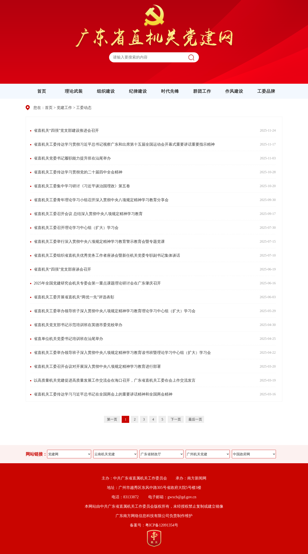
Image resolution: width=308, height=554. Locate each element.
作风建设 (234, 91)
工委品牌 (266, 91)
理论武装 (74, 91)
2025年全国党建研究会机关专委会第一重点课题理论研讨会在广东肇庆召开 (97, 283)
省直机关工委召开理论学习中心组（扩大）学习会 (76, 228)
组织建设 (106, 91)
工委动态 (84, 108)
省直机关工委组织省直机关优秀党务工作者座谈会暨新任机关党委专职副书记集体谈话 (107, 255)
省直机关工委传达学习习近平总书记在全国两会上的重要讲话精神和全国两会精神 (103, 394)
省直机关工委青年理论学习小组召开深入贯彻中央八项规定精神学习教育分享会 (101, 200)
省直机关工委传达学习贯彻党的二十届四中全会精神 (78, 172)
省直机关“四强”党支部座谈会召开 (62, 269)
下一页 (176, 419)
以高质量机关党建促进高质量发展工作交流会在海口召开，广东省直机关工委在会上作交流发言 (114, 380)
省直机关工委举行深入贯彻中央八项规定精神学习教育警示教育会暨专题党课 (99, 241)
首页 (41, 91)
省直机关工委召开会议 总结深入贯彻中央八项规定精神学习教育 (88, 214)
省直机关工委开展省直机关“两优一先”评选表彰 (74, 297)
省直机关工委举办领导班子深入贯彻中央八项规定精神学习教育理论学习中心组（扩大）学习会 (114, 311)
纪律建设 (138, 91)
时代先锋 (170, 91)
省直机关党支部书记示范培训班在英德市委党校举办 (78, 325)
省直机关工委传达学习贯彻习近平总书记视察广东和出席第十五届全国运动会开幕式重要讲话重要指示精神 (124, 144)
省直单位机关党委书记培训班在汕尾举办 (68, 339)
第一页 (112, 419)
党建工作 (64, 108)
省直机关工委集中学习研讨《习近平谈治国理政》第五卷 (82, 186)
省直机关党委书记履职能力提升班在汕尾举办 (72, 158)
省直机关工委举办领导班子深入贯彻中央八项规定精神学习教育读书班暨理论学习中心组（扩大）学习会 (122, 352)
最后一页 (195, 419)
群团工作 (202, 91)
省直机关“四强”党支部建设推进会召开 (66, 130)
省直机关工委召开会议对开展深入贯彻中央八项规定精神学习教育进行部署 (97, 366)
